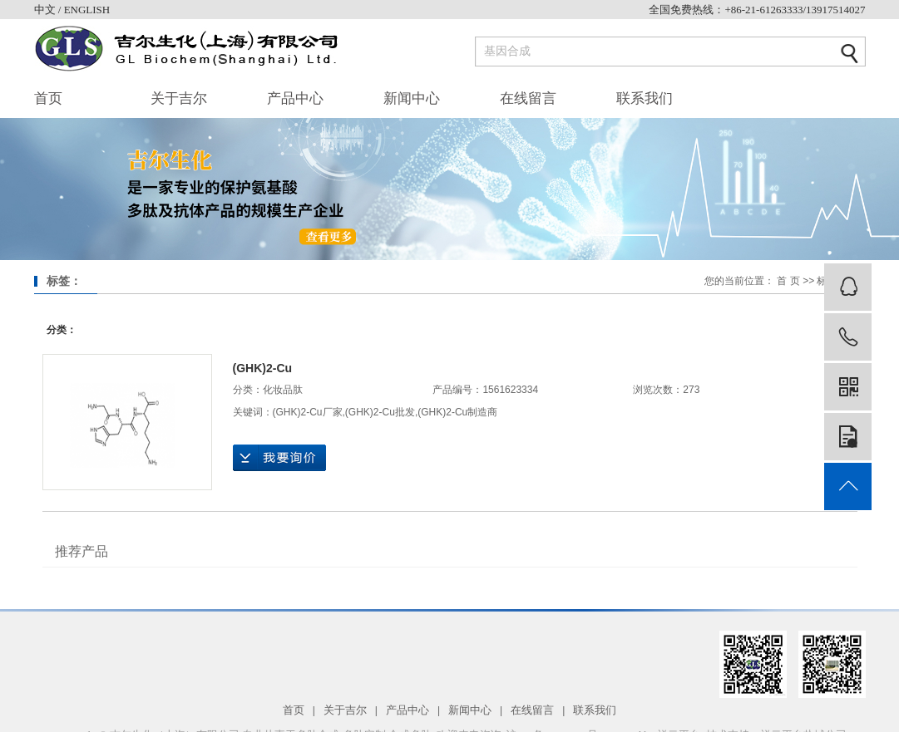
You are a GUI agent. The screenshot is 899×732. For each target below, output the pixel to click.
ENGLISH (87, 9)
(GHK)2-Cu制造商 (457, 412)
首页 (48, 98)
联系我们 (644, 98)
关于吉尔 (179, 98)
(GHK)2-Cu (263, 368)
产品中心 (295, 98)
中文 (46, 9)
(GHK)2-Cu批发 (380, 412)
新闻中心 (411, 98)
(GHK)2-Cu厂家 (308, 412)
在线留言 (528, 98)
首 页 (788, 281)
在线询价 (279, 458)
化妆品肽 (283, 389)
